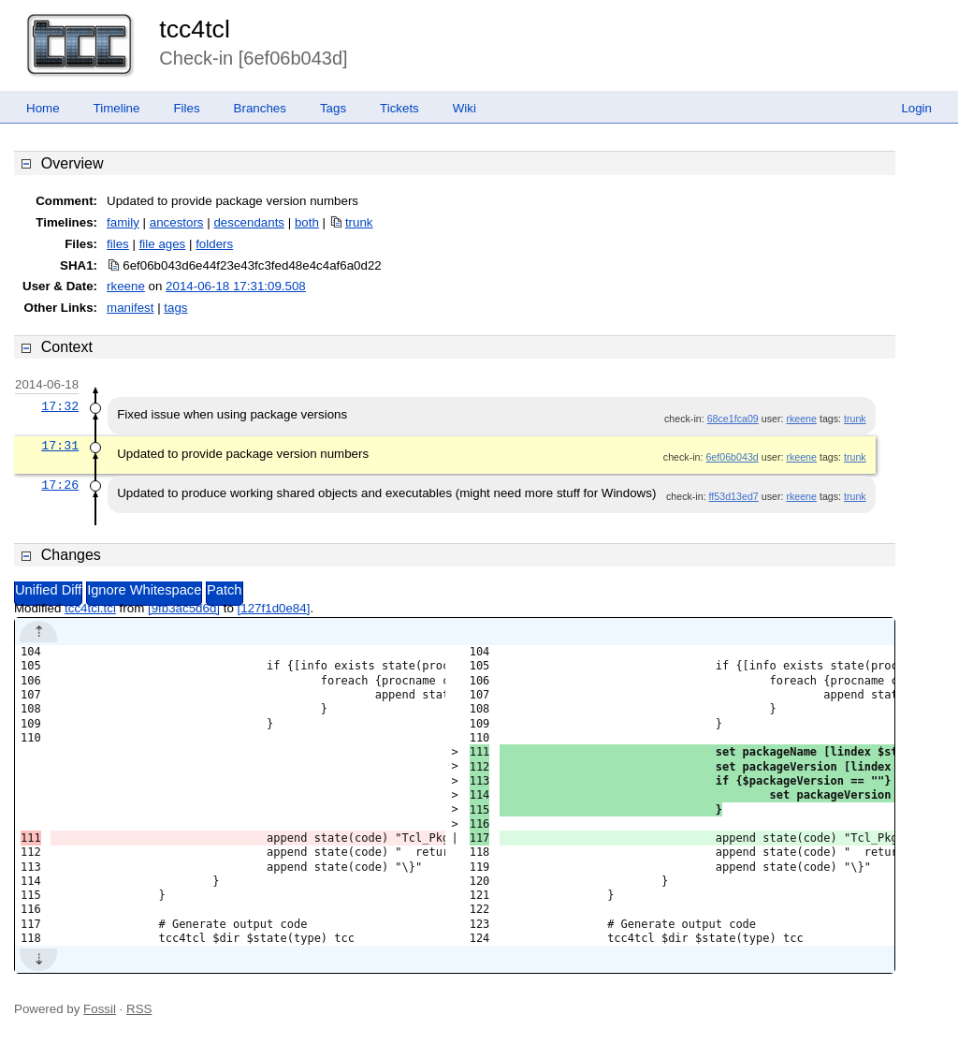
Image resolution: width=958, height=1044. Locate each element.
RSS (139, 1009)
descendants (248, 222)
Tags (333, 108)
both (307, 222)
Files (186, 108)
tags (175, 308)
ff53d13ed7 (734, 496)
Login (916, 108)
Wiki (464, 108)
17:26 (60, 485)
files (118, 244)
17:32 (60, 406)
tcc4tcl (194, 29)
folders (214, 244)
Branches (260, 108)
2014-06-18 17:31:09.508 (236, 286)
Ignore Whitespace (144, 589)
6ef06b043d (731, 457)
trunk (359, 222)
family (123, 222)
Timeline (117, 108)
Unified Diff (48, 589)
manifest (130, 308)
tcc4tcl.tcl (90, 608)
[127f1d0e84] (274, 608)
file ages (162, 244)
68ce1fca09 (733, 418)
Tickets (399, 108)
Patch (224, 589)
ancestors (177, 222)
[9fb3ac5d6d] (184, 608)
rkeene (126, 286)
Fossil (99, 1009)
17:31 (60, 445)
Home (43, 108)
